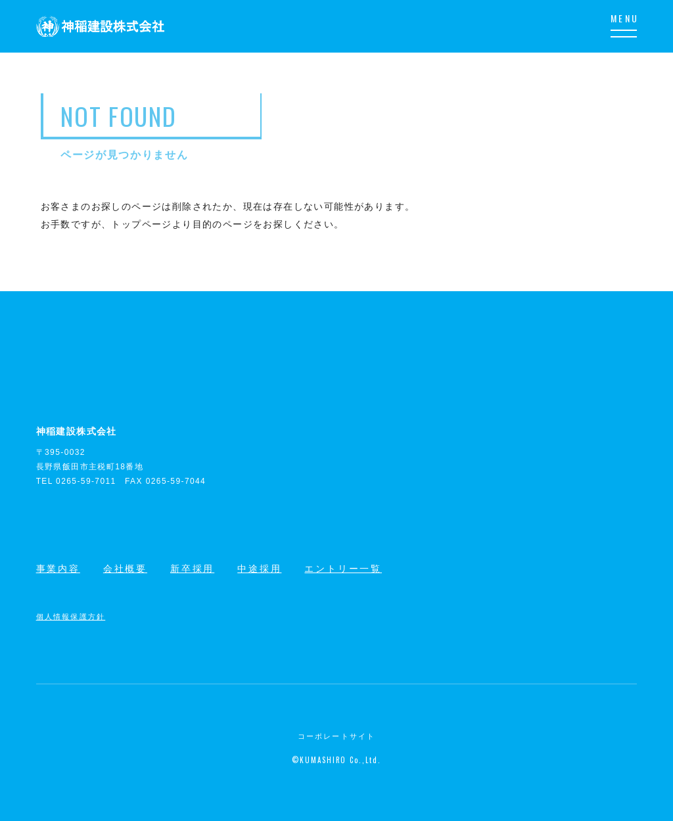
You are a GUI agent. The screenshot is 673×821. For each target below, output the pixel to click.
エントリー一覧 (343, 568)
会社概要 (125, 568)
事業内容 (58, 568)
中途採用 (259, 568)
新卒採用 (192, 568)
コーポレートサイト (337, 736)
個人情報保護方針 (71, 616)
